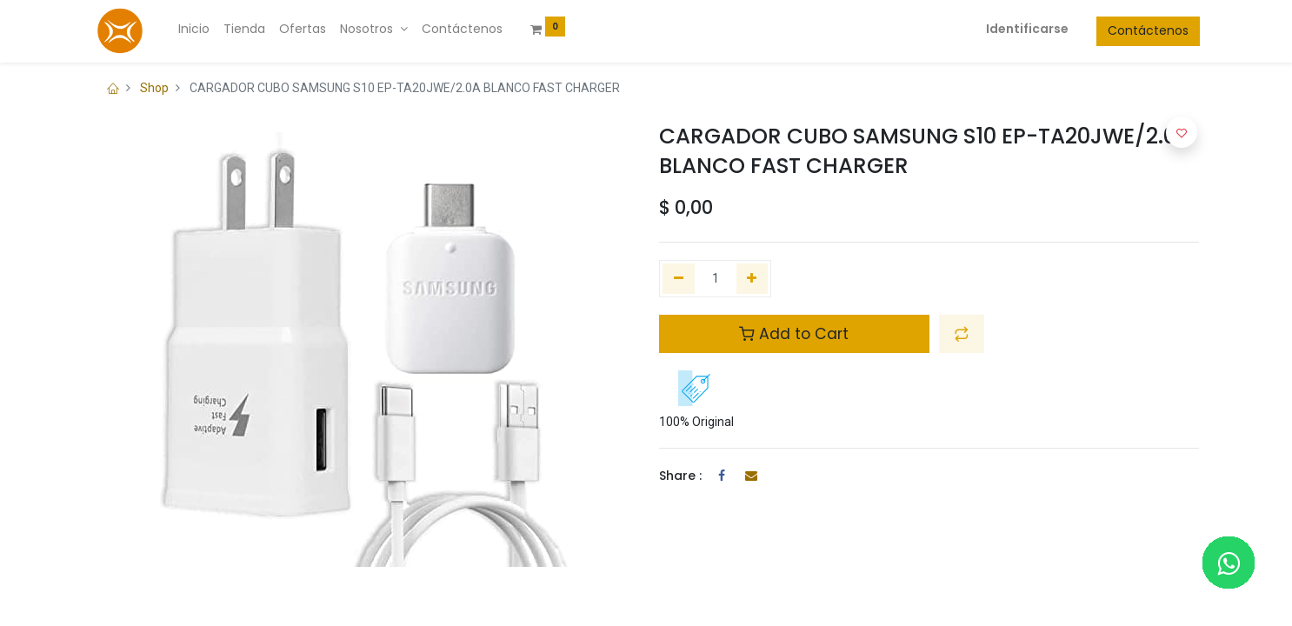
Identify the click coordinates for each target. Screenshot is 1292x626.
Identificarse (1026, 28)
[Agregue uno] (752, 279)
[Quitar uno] (679, 279)
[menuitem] (194, 29)
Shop (154, 88)
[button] (961, 334)
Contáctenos (1147, 30)
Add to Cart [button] (794, 333)
